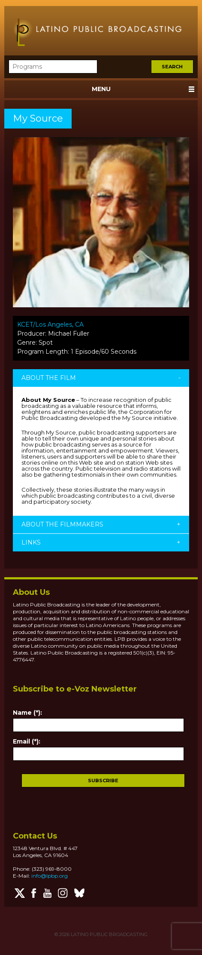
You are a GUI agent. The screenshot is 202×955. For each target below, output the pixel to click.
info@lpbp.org (49, 875)
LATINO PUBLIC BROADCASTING (108, 934)
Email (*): (26, 741)
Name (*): (27, 712)
